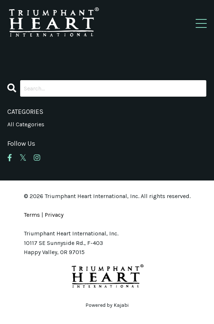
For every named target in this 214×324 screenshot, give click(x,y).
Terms (32, 214)
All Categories (25, 124)
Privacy (54, 214)
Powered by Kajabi (107, 305)
